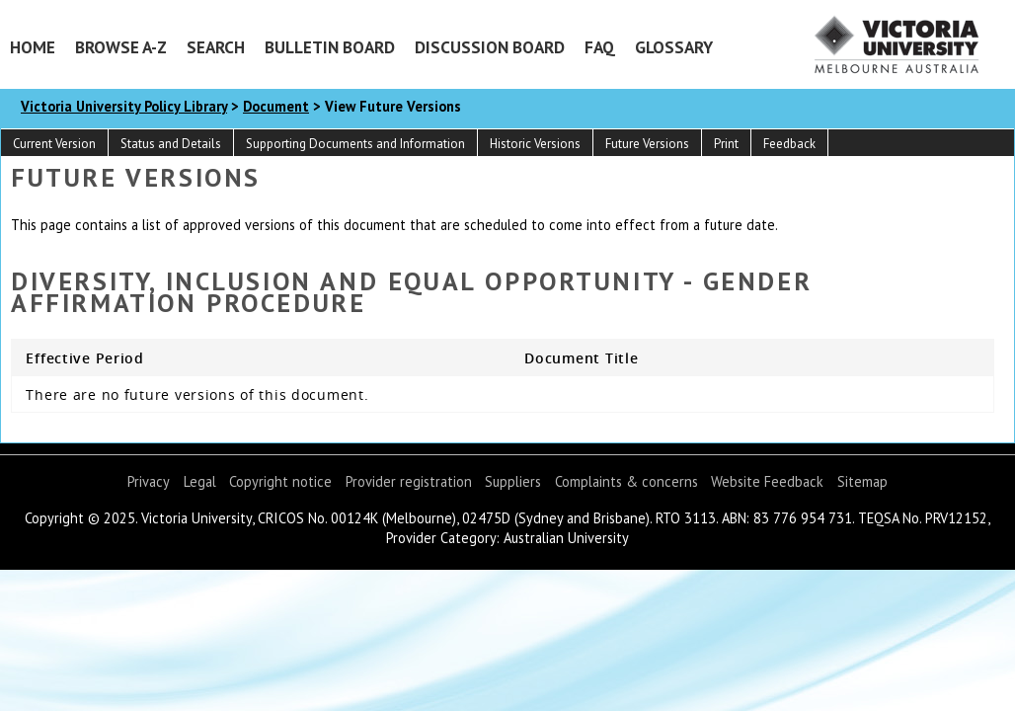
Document (276, 106)
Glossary (674, 47)
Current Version (54, 143)
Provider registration (409, 481)
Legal (200, 481)
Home (32, 47)
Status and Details (170, 143)
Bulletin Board (330, 47)
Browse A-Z (121, 47)
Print (726, 143)
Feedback (789, 143)
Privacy (148, 481)
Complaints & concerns (626, 481)
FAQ (600, 47)
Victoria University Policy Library (124, 106)
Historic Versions (535, 143)
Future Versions (647, 143)
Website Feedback (767, 481)
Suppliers (513, 481)
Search (216, 47)
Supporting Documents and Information (355, 143)
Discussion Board (490, 47)
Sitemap (862, 481)
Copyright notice (280, 481)
